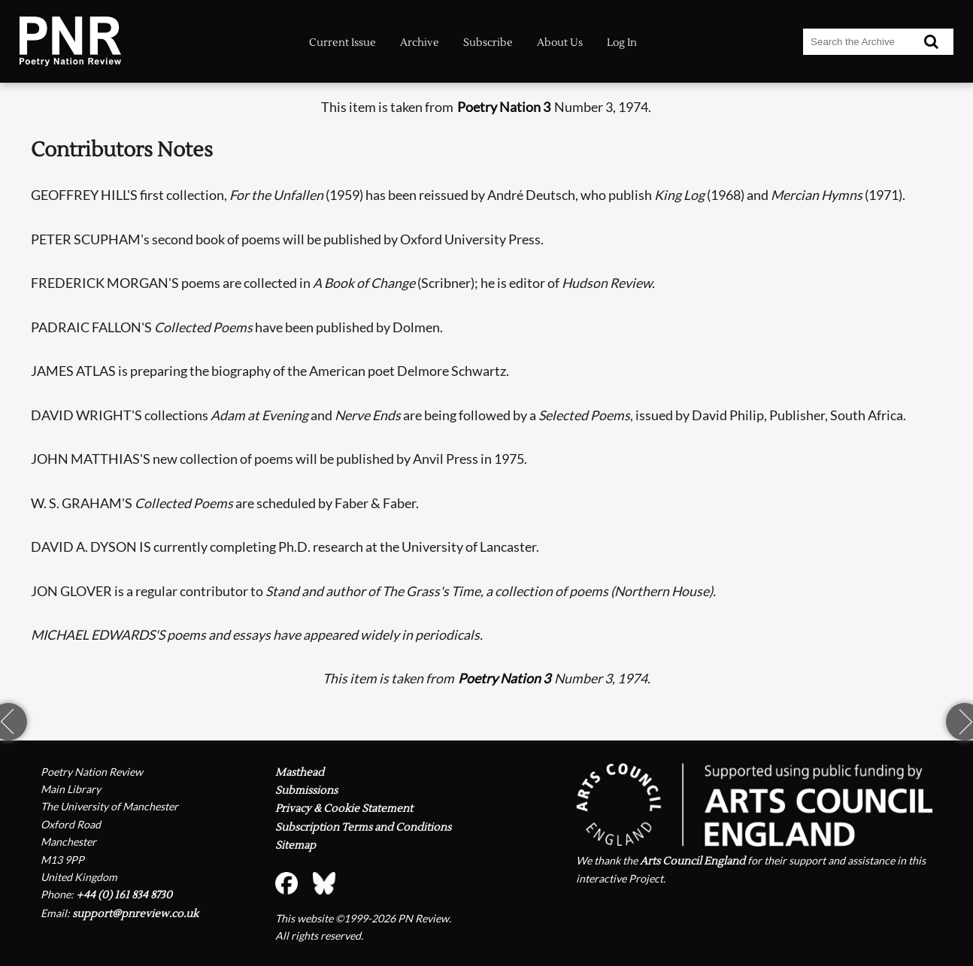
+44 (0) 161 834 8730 (124, 895)
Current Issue (342, 42)
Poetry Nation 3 (503, 107)
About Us (560, 42)
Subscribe (488, 42)
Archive (419, 42)
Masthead (299, 772)
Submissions (306, 790)
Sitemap (295, 845)
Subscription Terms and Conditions (363, 827)
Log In (622, 42)
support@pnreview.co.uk (135, 914)
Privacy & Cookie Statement (344, 808)
